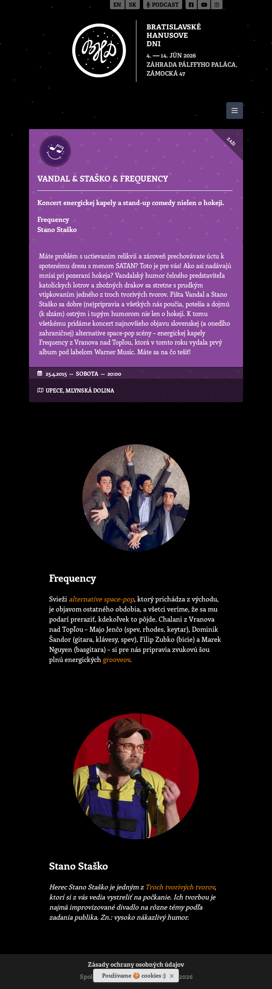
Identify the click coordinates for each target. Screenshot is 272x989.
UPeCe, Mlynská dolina (80, 390)
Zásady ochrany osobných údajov (136, 965)
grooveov (116, 659)
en (117, 5)
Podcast (162, 5)
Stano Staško (57, 229)
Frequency (53, 219)
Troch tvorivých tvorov (179, 886)
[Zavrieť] (172, 974)
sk (132, 5)
